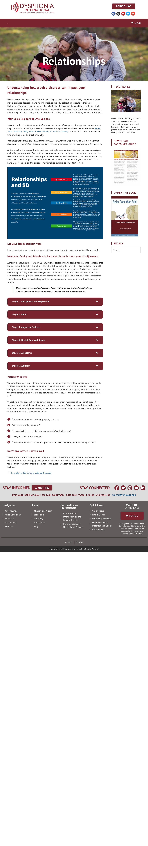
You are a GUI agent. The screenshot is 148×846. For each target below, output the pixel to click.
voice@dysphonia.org (124, 495)
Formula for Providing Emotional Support (31, 472)
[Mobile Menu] (136, 23)
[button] (55, 302)
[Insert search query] (126, 250)
